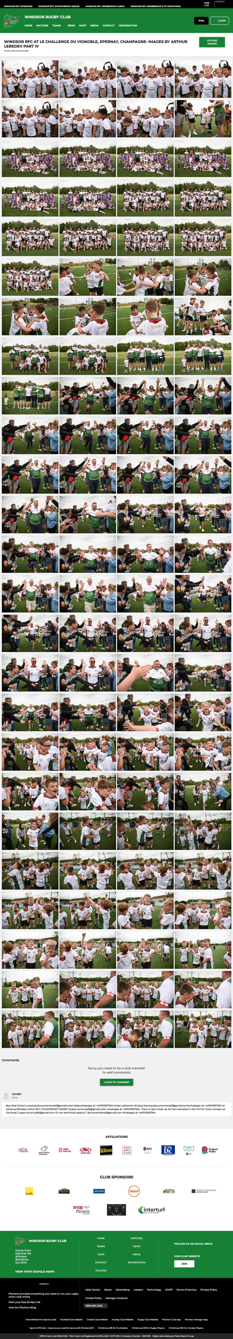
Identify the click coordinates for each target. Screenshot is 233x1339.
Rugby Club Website (147, 1319)
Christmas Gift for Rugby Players (148, 1328)
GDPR (168, 1289)
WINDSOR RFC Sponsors (18, 6)
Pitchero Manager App (196, 1319)
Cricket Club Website (97, 1319)
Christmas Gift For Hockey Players (186, 1328)
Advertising (123, 1289)
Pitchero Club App (171, 1319)
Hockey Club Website (122, 1319)
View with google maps (34, 1272)
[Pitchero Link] (222, 6)
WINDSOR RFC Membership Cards (105, 6)
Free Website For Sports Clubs (41, 1319)
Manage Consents (117, 1298)
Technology (154, 1289)
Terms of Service (186, 1289)
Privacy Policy (208, 1289)
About (108, 1289)
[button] (28, 25)
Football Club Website (71, 1319)
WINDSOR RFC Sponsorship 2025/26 (58, 6)
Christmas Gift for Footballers (113, 1328)
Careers (138, 1289)
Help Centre (92, 1289)
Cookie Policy (93, 1298)
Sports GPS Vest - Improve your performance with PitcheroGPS (62, 1328)
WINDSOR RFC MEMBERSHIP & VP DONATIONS (156, 6)
